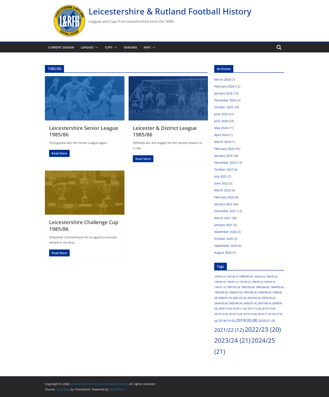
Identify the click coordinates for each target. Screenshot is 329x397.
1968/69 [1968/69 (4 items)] (246, 276)
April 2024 (221, 135)
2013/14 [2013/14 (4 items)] (221, 314)
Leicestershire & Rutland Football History (170, 11)
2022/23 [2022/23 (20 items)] (263, 329)
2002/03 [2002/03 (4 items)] (254, 298)
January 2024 (223, 156)
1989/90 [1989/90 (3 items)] (269, 281)
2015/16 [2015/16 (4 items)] (250, 314)
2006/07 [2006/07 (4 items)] (250, 303)
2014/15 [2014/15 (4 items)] (235, 314)
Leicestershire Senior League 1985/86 (83, 131)
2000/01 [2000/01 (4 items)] (225, 298)
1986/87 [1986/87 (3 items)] (232, 281)
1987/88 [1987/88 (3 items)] (245, 281)
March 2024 (222, 142)
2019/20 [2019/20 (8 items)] (246, 320)
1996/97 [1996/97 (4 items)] (235, 292)
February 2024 (224, 149)
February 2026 (224, 86)
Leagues (87, 47)
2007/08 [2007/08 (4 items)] (264, 303)
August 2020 (223, 253)
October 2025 (223, 107)
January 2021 (223, 225)
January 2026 (223, 93)
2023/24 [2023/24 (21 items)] (232, 340)
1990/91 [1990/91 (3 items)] (220, 287)
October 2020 (223, 239)
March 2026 (222, 79)
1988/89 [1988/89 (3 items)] (257, 281)
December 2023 (225, 163)
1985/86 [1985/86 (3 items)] (220, 281)
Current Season (61, 47)
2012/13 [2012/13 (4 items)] (268, 308)
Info (147, 47)
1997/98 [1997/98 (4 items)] (250, 292)
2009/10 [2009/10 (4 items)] (225, 308)
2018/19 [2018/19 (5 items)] (226, 321)
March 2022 (222, 190)
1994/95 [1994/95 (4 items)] (277, 287)
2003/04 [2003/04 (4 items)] (268, 298)
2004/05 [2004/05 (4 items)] (221, 303)
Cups (108, 47)
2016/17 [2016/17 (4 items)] (264, 314)
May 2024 (221, 128)
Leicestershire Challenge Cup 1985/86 (83, 225)
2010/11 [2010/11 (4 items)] (239, 308)
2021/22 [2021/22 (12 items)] (229, 329)
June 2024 (221, 121)
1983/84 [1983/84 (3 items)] (259, 276)
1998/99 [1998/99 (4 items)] (264, 292)
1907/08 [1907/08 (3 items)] (232, 276)
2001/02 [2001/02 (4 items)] (239, 298)
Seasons (130, 47)
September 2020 (225, 246)
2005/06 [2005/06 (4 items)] (235, 303)
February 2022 (224, 197)
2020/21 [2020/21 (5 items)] (266, 321)
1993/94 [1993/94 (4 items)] (262, 287)
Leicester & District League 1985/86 (165, 131)
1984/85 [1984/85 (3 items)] (271, 276)
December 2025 (225, 100)
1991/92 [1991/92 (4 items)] (233, 287)
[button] (96, 47)
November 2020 (225, 232)
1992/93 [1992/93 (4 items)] (248, 287)
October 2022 (223, 169)
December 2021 (225, 211)
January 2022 (223, 204)
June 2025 (221, 114)
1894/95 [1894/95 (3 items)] (220, 276)
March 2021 (222, 218)
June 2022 (221, 183)
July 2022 (220, 176)
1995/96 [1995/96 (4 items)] (221, 292)
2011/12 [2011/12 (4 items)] (254, 308)
